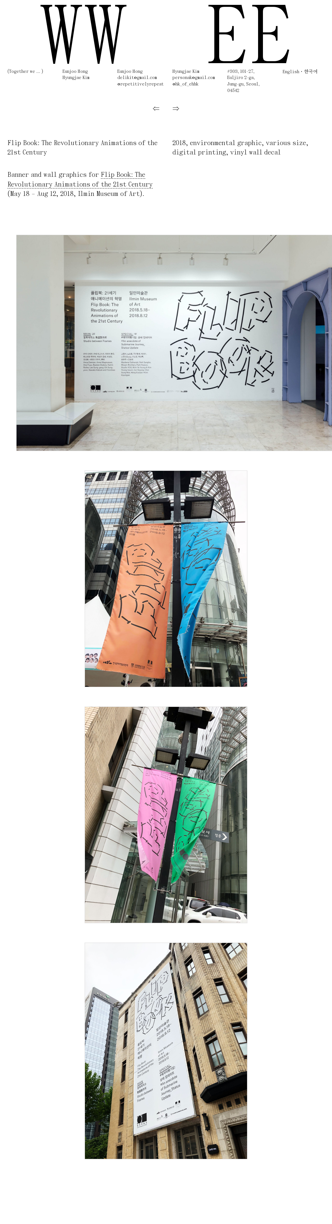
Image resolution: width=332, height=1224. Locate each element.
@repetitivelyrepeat (140, 84)
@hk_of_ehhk (185, 84)
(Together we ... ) (25, 71)
